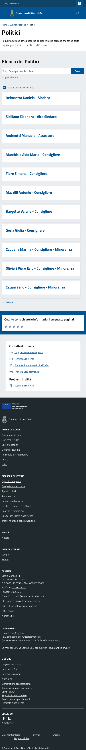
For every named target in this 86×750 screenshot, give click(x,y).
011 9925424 (19, 587)
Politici (5, 459)
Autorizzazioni (9, 496)
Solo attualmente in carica (20, 87)
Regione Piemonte (12, 3)
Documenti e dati (10, 440)
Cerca (77, 71)
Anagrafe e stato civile (13, 486)
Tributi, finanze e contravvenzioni (18, 521)
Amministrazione (18, 24)
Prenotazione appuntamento (16, 699)
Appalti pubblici (9, 491)
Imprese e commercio (13, 511)
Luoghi (5, 554)
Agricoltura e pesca (11, 481)
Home (4, 24)
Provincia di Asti (10, 669)
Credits (56, 734)
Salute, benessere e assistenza (17, 516)
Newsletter (7, 723)
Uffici (4, 464)
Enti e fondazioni (10, 445)
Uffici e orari (8, 611)
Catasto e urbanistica (12, 501)
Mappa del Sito (21, 738)
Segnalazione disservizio (14, 695)
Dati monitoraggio (11, 734)
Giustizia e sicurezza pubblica (16, 506)
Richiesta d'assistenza (13, 703)
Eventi (5, 559)
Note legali (7, 679)
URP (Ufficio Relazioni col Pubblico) (19, 606)
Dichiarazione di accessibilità (16, 684)
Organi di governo (11, 450)
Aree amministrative (12, 435)
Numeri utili (8, 616)
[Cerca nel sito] (76, 13)
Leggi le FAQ (8, 692)
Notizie (5, 537)
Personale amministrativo (15, 454)
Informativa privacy (12, 674)
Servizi (36, 734)
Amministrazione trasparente (17, 688)
